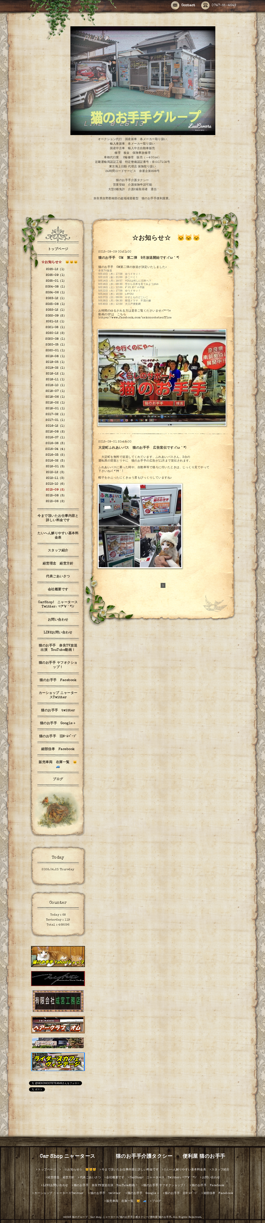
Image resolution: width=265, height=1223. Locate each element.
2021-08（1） (56, 327)
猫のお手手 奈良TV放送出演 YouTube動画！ (58, 648)
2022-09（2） (56, 315)
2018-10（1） (56, 385)
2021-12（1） (56, 321)
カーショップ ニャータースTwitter (58, 695)
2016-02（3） (56, 460)
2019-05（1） (56, 362)
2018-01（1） (56, 408)
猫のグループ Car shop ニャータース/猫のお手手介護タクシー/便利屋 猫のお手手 (121, 1217)
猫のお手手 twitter (59, 710)
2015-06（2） (56, 501)
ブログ (58, 779)
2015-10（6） (56, 484)
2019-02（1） (56, 368)
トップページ (58, 249)
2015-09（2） (56, 489)
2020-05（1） (56, 344)
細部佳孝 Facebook (58, 749)
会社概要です (58, 589)
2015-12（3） (56, 472)
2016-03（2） (56, 455)
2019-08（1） (56, 356)
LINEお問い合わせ (58, 632)
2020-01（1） (56, 350)
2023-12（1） (56, 298)
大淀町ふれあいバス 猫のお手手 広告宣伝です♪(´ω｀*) (142, 448)
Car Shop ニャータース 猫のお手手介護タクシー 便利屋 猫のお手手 (135, 1156)
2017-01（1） (56, 420)
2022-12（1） (56, 310)
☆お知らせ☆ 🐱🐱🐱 (58, 262)
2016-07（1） (56, 437)
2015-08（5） (56, 495)
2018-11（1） (56, 379)
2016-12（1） (56, 426)
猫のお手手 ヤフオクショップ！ (58, 665)
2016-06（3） (56, 443)
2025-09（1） (56, 275)
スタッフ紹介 (58, 550)
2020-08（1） (55, 339)
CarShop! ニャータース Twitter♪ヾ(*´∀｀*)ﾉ (59, 605)
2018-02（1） (56, 402)
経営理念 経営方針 (58, 564)
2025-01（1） (56, 281)
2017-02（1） (56, 414)
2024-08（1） (55, 286)
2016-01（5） (56, 466)
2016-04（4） (55, 449)
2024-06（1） (56, 292)
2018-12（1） (56, 373)
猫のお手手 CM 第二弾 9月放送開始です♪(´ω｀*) (138, 258)
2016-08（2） (56, 431)
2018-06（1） (56, 397)
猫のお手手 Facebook (58, 680)
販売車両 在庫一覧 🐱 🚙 (60, 765)
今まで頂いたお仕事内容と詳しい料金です (57, 518)
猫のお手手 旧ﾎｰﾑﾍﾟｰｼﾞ (58, 736)
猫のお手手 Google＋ (58, 723)
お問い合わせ (58, 620)
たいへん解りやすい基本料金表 (57, 536)
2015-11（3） (56, 478)
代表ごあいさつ (58, 576)
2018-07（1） (56, 391)
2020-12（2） (56, 333)
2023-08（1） (56, 304)
